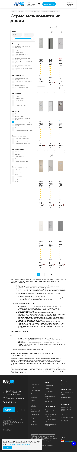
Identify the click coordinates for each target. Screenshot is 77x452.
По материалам (18, 44)
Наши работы (35, 384)
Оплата (33, 394)
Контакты (34, 424)
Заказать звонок (8, 409)
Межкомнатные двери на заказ (66, 398)
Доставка (34, 397)
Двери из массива (19, 136)
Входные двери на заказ (67, 393)
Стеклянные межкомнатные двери (50, 396)
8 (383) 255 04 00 (70, 4)
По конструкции (18, 75)
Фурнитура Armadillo (64, 421)
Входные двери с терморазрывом (50, 420)
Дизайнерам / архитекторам (35, 410)
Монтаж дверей (33, 405)
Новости (33, 421)
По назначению (18, 149)
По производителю (19, 167)
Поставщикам (35, 414)
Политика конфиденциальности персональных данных (43, 434)
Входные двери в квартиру (50, 415)
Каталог (21, 11)
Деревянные (65, 384)
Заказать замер (49, 4)
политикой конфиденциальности (19, 444)
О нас (33, 387)
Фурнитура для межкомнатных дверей (66, 409)
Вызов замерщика (34, 401)
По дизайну (16, 93)
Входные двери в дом (50, 410)
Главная (14, 11)
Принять (8, 447)
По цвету (15, 111)
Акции (33, 418)
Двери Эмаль (49, 391)
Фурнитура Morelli (67, 417)
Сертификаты (35, 390)
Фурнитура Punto (66, 414)
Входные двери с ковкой (50, 424)
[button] (41, 43)
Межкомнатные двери (32, 11)
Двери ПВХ (48, 401)
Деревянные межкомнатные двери (50, 387)
